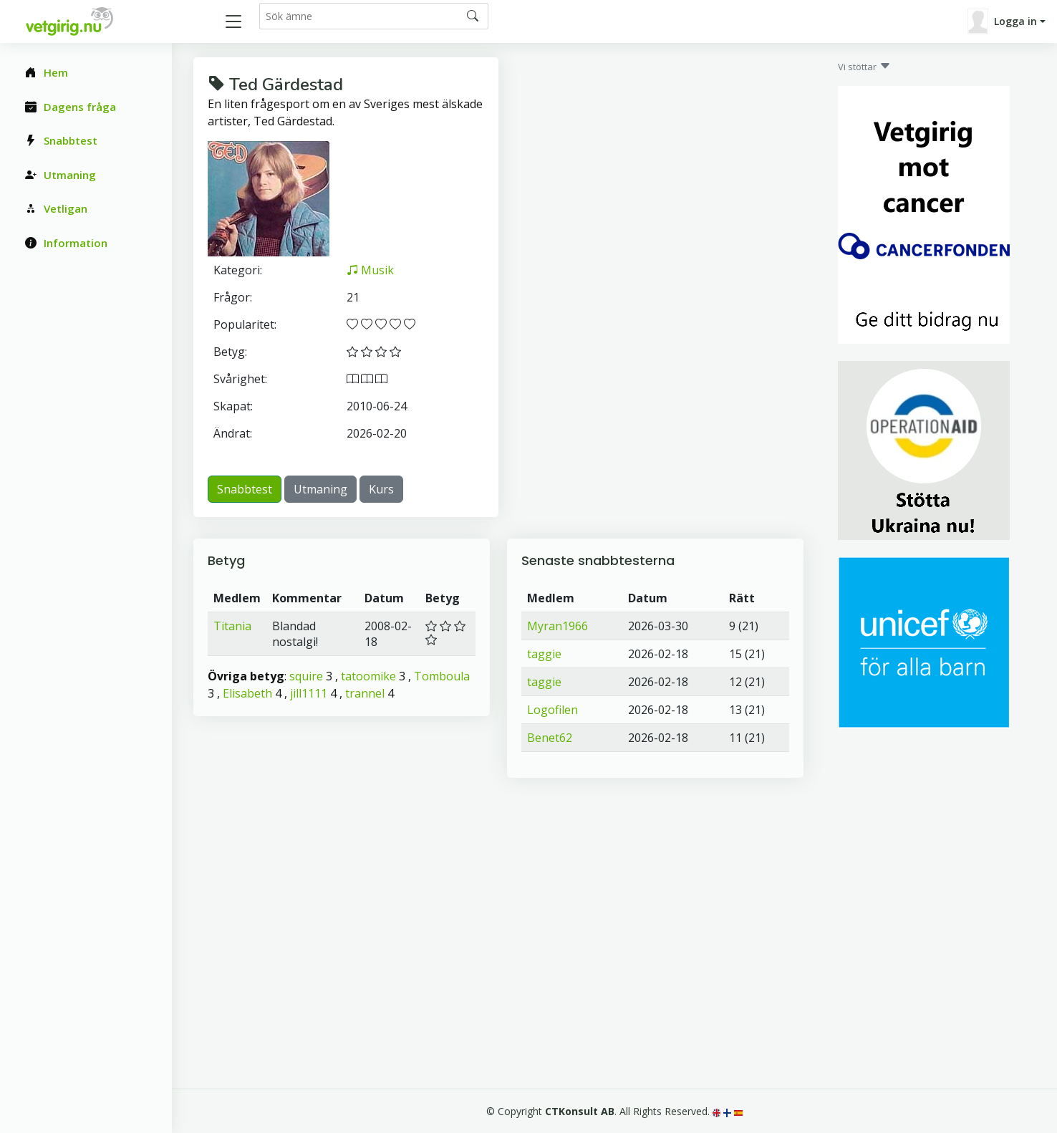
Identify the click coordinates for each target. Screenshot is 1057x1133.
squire (306, 676)
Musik (370, 270)
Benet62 (549, 738)
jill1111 (308, 693)
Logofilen (552, 710)
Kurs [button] (381, 489)
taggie (544, 654)
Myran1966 (557, 626)
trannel (365, 693)
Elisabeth (247, 693)
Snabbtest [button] (244, 489)
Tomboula (442, 676)
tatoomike (368, 676)
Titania (232, 626)
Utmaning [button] (320, 489)
